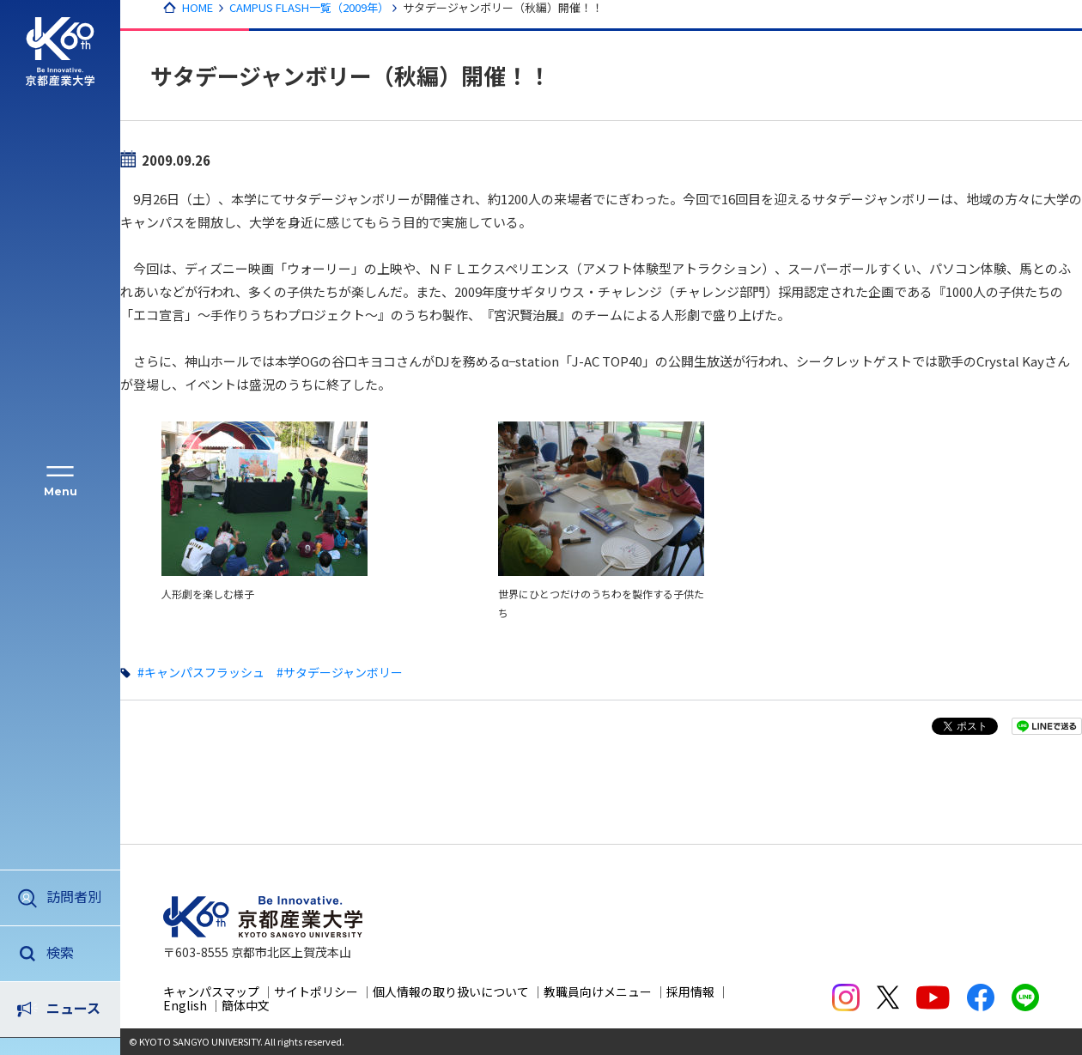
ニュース (73, 952)
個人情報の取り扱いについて (451, 991)
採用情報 (690, 991)
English (185, 1005)
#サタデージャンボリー (340, 672)
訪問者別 (73, 896)
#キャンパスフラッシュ (200, 672)
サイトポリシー (316, 991)
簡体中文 (246, 1005)
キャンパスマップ (211, 991)
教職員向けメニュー (598, 991)
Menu (60, 491)
